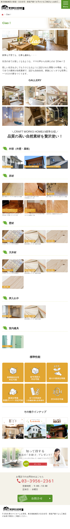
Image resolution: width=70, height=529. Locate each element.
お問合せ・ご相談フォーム (35, 498)
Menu (65, 4)
